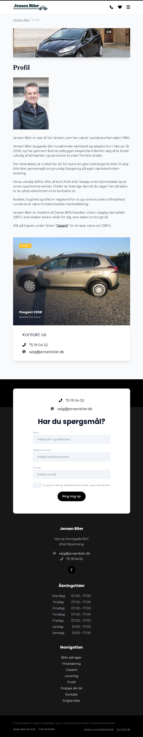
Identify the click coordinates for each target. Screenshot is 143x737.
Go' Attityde (123, 729)
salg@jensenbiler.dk (43, 352)
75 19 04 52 (35, 345)
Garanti (62, 225)
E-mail (37, 467)
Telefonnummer (42, 450)
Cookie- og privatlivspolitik (99, 729)
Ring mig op (71, 496)
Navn (36, 432)
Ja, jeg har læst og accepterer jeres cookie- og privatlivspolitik (76, 485)
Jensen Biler (21, 20)
